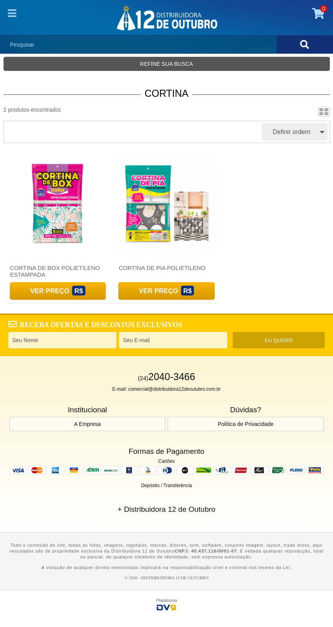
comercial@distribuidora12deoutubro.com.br (174, 389)
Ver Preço (49, 291)
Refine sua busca (166, 64)
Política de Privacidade (245, 424)
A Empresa (87, 424)
